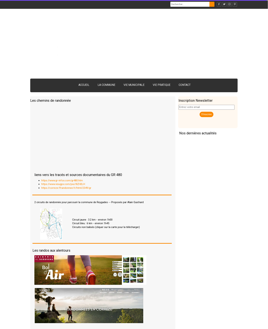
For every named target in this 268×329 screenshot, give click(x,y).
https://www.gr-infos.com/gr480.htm (62, 180)
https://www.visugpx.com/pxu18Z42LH (63, 184)
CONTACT (185, 85)
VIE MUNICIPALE (134, 85)
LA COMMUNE (106, 85)
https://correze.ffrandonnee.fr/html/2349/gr (66, 187)
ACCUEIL (83, 85)
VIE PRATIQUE (161, 85)
